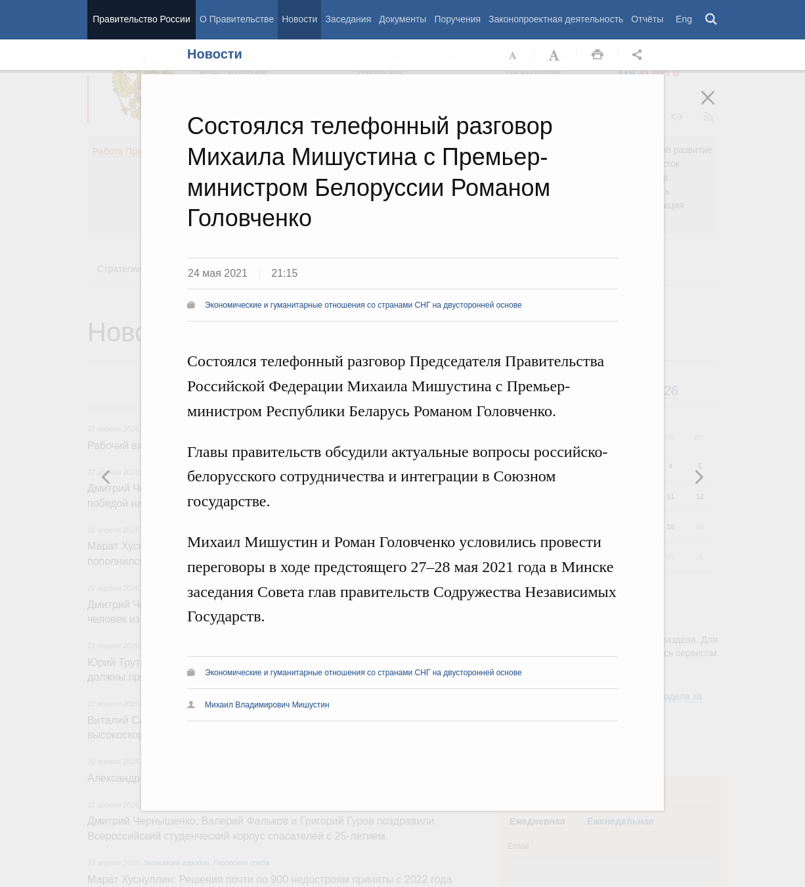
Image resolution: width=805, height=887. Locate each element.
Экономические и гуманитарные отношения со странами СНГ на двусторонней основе (363, 305)
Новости (299, 19)
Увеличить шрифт (555, 55)
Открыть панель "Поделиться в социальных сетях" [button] (639, 55)
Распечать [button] (597, 55)
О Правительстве (237, 19)
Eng (684, 19)
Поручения (457, 19)
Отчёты (647, 19)
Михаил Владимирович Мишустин (267, 704)
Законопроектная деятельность (556, 19)
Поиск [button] (712, 19)
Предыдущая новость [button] (698, 476)
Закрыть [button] (717, 106)
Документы (402, 19)
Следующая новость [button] (106, 476)
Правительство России (141, 19)
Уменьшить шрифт (513, 55)
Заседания (348, 19)
